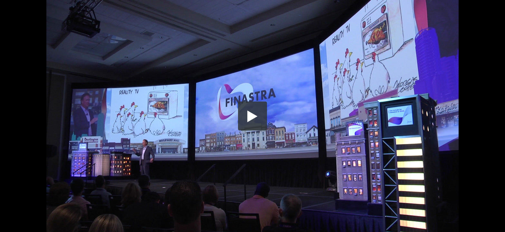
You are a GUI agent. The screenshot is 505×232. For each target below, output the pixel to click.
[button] (252, 116)
